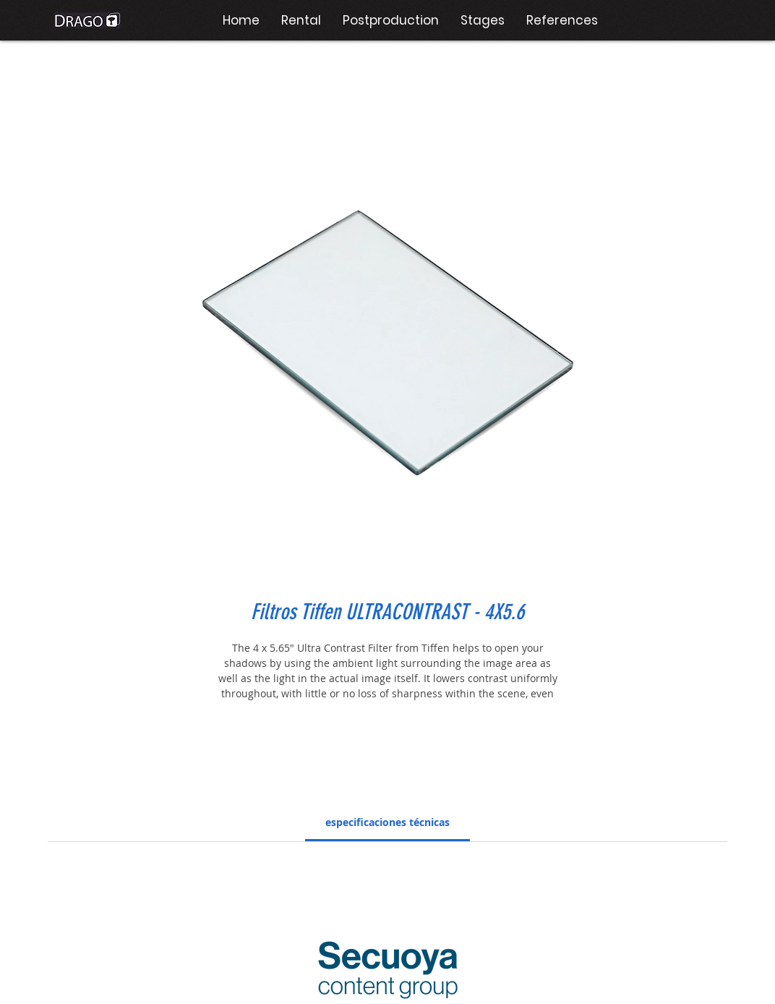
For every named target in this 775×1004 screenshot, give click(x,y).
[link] (387, 822)
